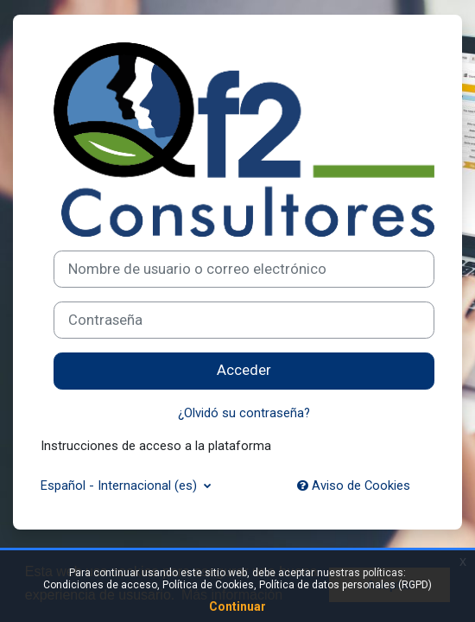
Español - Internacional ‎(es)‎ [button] (120, 485)
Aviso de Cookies (353, 485)
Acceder (244, 370)
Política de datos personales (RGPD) (345, 585)
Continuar (237, 606)
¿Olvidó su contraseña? (244, 413)
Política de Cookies (208, 585)
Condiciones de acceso (100, 585)
